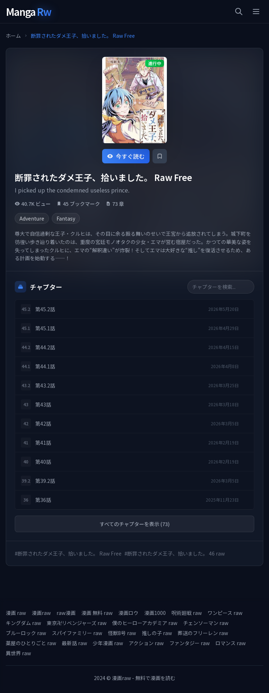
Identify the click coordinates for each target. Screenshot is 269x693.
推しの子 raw (157, 633)
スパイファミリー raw (77, 633)
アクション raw (146, 643)
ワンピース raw (225, 612)
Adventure (31, 218)
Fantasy (65, 218)
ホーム (13, 35)
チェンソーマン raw (205, 622)
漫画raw (41, 612)
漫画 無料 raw (97, 612)
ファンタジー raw (189, 643)
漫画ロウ (128, 612)
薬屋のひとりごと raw (31, 643)
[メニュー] (256, 11)
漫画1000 (155, 612)
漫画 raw (16, 612)
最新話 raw (74, 643)
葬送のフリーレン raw (203, 633)
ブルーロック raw (26, 633)
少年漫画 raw (108, 643)
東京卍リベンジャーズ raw (76, 622)
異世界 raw (18, 653)
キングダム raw (23, 622)
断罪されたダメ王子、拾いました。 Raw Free (83, 35)
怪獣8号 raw (122, 633)
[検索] (239, 11)
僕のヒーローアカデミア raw (144, 622)
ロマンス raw (230, 643)
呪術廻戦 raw (187, 612)
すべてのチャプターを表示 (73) (135, 523)
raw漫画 (66, 612)
